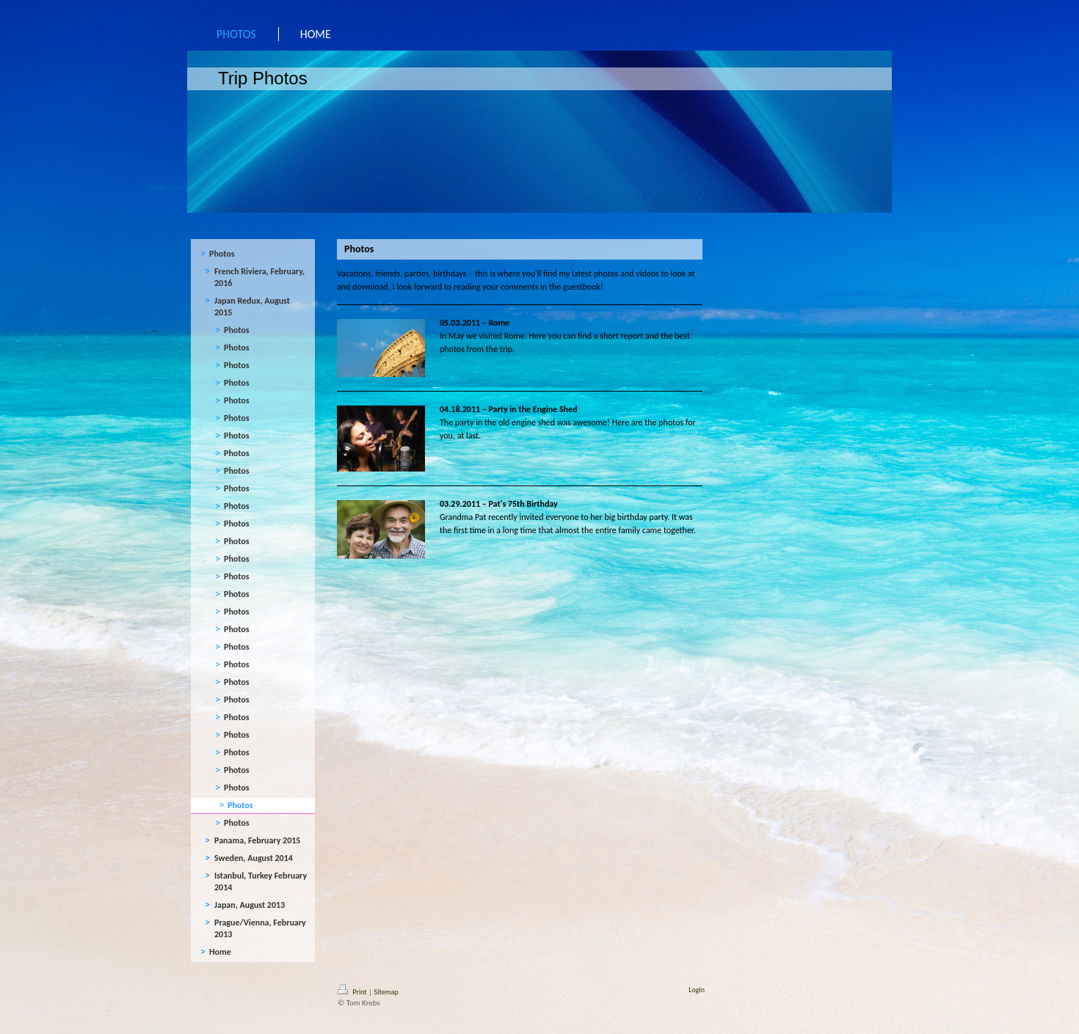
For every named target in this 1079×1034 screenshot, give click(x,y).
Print (353, 992)
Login (697, 989)
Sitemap (386, 992)
